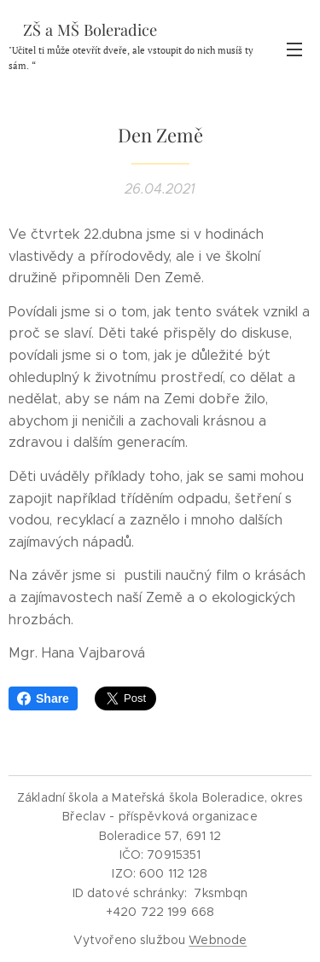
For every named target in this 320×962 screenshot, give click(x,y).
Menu (294, 49)
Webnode (218, 940)
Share (43, 698)
